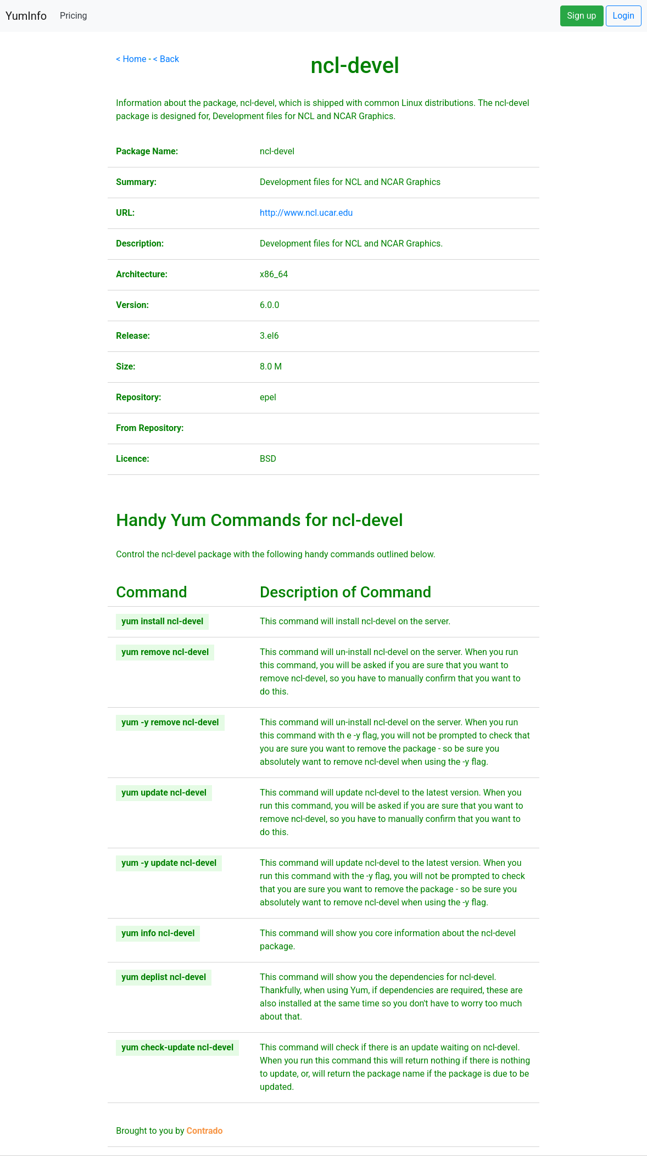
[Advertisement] (53, 217)
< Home (131, 59)
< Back (166, 59)
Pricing (73, 15)
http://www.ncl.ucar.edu (306, 213)
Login (623, 15)
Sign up (581, 15)
